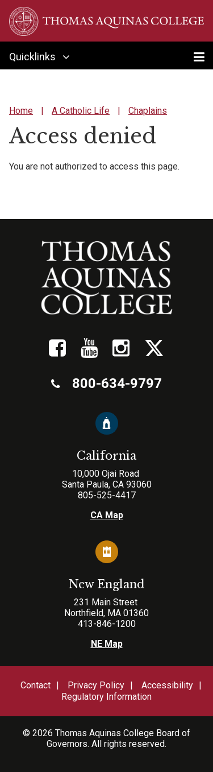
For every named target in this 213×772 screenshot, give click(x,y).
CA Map (106, 515)
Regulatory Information (106, 696)
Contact (35, 685)
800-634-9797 (106, 383)
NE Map (107, 643)
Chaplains (147, 110)
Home (21, 110)
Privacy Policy (96, 685)
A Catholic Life (81, 110)
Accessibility (167, 685)
